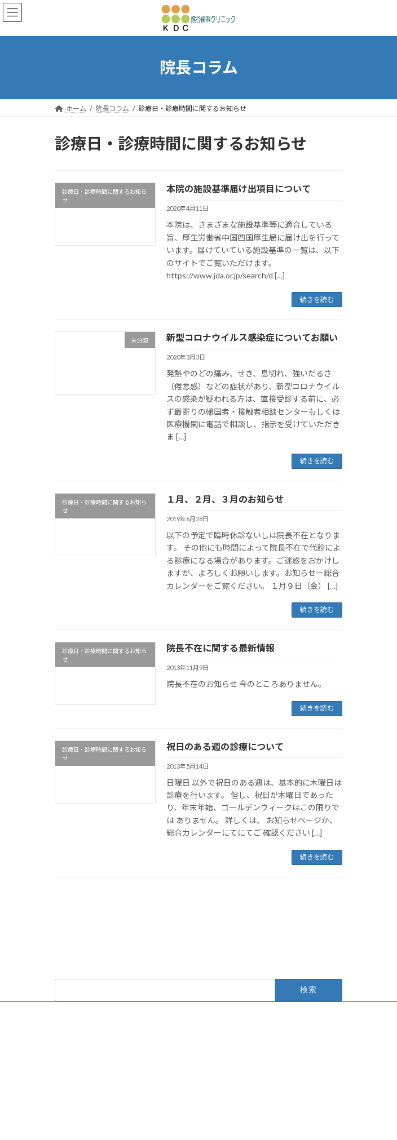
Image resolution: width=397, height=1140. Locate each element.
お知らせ (68, 997)
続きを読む (317, 299)
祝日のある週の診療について (225, 746)
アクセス (68, 1060)
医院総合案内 (75, 1018)
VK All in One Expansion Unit (263, 1122)
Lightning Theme (196, 1122)
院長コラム (72, 1081)
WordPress (144, 1122)
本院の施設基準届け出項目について (238, 188)
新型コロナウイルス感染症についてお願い (252, 337)
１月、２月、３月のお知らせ (225, 499)
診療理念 (68, 1039)
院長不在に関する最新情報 (220, 647)
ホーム (65, 977)
